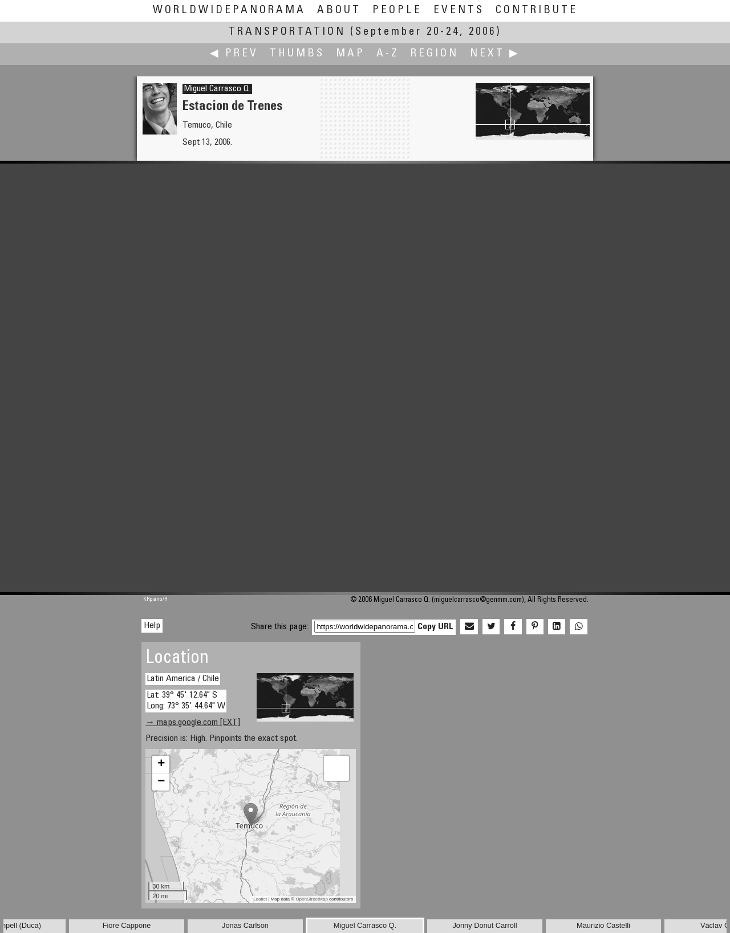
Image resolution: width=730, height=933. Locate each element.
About (339, 10)
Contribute (537, 10)
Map (350, 53)
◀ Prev (234, 53)
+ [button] (161, 764)
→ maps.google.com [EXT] (192, 722)
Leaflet (260, 899)
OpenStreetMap (311, 899)
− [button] (161, 782)
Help (152, 625)
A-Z (387, 53)
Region (435, 53)
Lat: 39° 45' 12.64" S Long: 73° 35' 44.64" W (186, 701)
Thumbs (297, 53)
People (397, 10)
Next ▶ (495, 53)
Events (458, 10)
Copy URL (435, 626)
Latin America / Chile (183, 678)
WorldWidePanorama (229, 10)
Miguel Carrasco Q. (217, 88)
